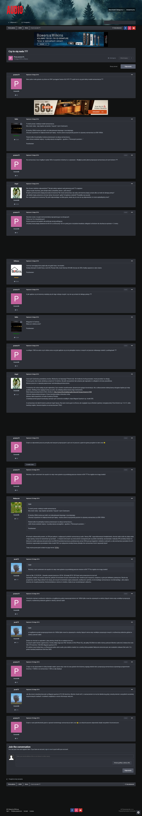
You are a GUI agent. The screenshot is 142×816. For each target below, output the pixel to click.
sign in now (48, 749)
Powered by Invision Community (127, 811)
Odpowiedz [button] (128, 770)
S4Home (16, 261)
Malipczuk (16, 498)
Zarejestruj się (130, 10)
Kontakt (26, 811)
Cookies (32, 811)
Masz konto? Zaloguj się (116, 10)
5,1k (16, 579)
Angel (16, 184)
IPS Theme (9, 809)
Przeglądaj (26, 22)
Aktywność (13, 22)
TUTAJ (57, 547)
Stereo (26, 59)
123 (16, 518)
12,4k (16, 139)
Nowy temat (113, 66)
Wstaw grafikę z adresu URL (122, 763)
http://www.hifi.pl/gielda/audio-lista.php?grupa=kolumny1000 (73, 392)
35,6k (16, 281)
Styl (7, 811)
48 (16, 95)
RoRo (16, 119)
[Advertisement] (71, 247)
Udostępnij (112, 58)
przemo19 (21, 57)
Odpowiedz (128, 66)
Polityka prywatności (16, 811)
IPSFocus (16, 809)
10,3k (16, 204)
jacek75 (16, 559)
